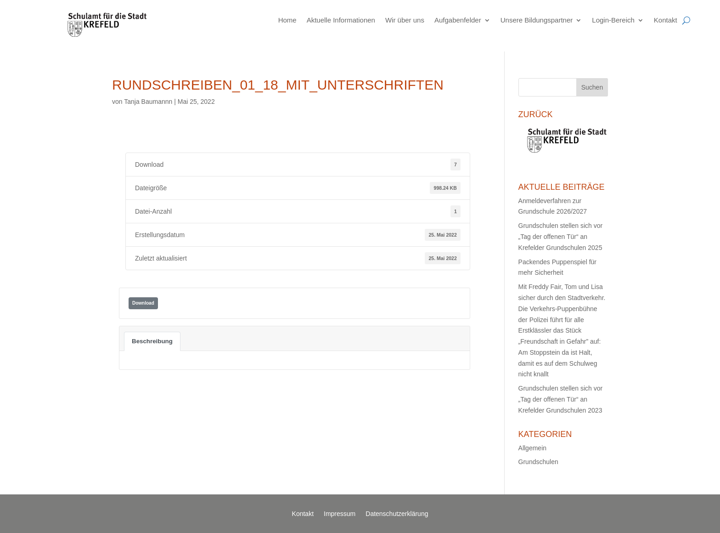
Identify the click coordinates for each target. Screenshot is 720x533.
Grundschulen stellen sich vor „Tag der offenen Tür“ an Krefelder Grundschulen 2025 (560, 236)
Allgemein (532, 448)
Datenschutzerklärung (397, 513)
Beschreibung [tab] (152, 341)
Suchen (592, 87)
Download (143, 303)
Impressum (339, 513)
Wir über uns (404, 20)
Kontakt (665, 20)
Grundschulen (538, 461)
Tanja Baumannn (148, 101)
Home (287, 20)
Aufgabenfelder (457, 20)
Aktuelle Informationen (341, 20)
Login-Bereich (613, 20)
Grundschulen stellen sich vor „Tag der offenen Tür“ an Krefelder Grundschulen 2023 (560, 399)
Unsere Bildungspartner (537, 20)
